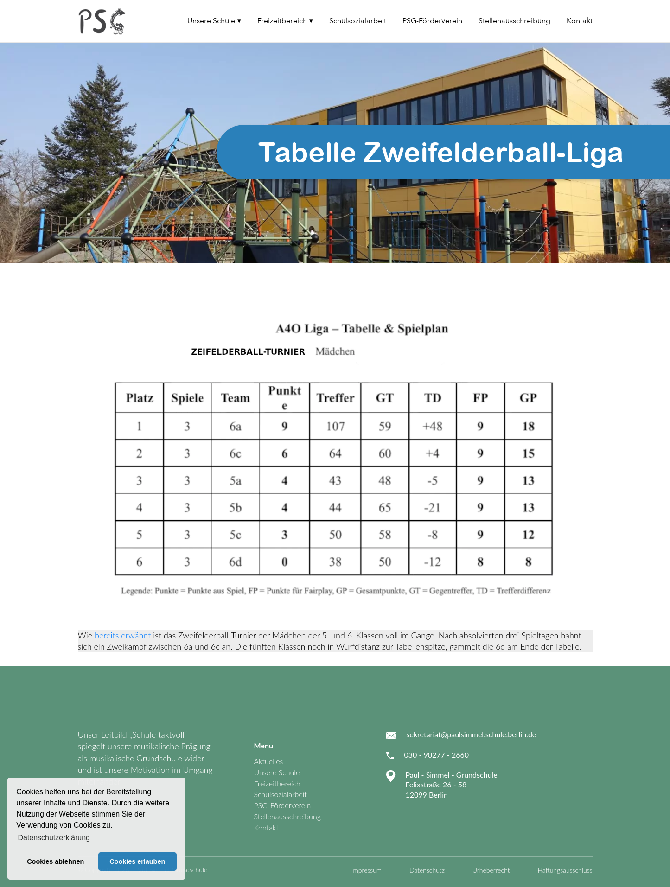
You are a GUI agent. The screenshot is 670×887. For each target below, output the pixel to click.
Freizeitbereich (282, 21)
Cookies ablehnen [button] (55, 861)
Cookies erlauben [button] (137, 861)
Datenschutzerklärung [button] (54, 838)
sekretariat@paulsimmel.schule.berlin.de (471, 734)
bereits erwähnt (123, 635)
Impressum (366, 870)
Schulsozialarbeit (357, 21)
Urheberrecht (491, 870)
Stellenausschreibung (514, 21)
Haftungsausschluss (564, 870)
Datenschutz (427, 870)
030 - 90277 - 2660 (436, 754)
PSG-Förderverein (432, 21)
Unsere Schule (211, 21)
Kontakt (580, 21)
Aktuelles (268, 761)
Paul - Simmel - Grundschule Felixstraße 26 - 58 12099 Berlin (452, 784)
